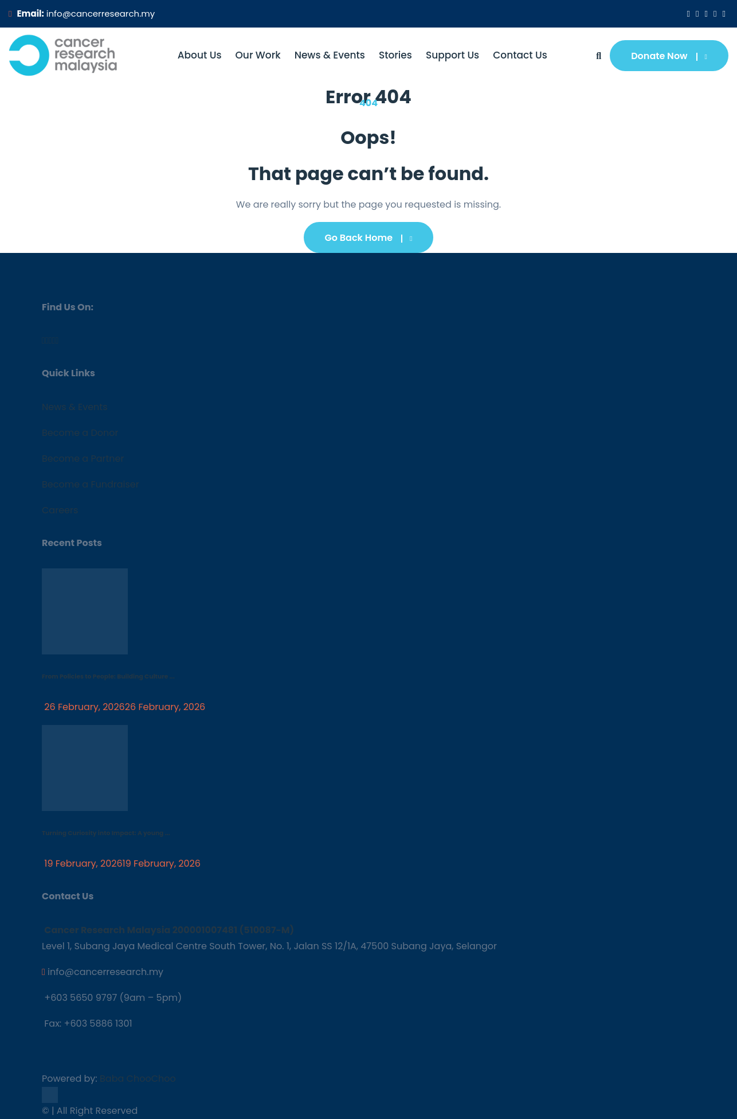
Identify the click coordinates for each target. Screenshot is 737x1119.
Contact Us (520, 55)
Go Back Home (369, 237)
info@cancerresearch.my (100, 13)
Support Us (452, 55)
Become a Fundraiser (90, 484)
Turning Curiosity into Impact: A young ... (106, 833)
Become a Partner (83, 458)
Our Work (258, 55)
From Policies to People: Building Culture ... (108, 676)
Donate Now (669, 56)
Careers (60, 510)
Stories (395, 55)
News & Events (330, 55)
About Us (200, 55)
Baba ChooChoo (138, 1078)
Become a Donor (80, 432)
